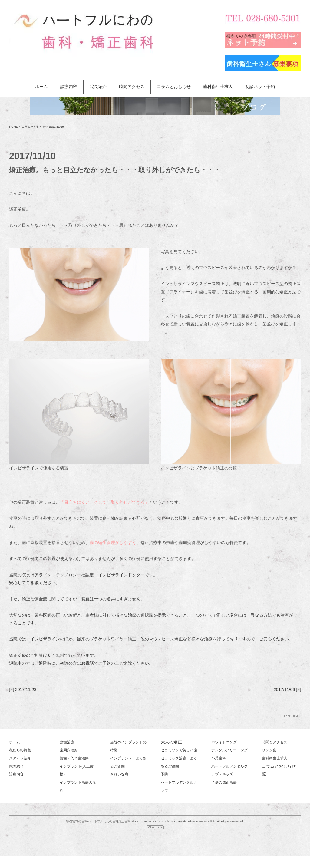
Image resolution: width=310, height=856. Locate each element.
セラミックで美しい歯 (179, 750)
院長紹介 (98, 86)
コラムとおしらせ (174, 86)
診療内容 (68, 86)
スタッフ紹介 (20, 758)
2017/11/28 (22, 689)
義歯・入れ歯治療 (74, 758)
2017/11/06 (287, 689)
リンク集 (269, 750)
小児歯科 (218, 758)
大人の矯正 (171, 741)
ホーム (41, 86)
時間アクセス (131, 86)
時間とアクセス (274, 742)
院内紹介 (16, 766)
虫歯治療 (67, 742)
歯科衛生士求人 (218, 86)
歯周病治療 (69, 750)
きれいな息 (119, 774)
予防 (164, 774)
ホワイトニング (224, 742)
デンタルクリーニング (229, 750)
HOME (13, 126)
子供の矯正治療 (224, 782)
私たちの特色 (20, 750)
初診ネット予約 (260, 86)
